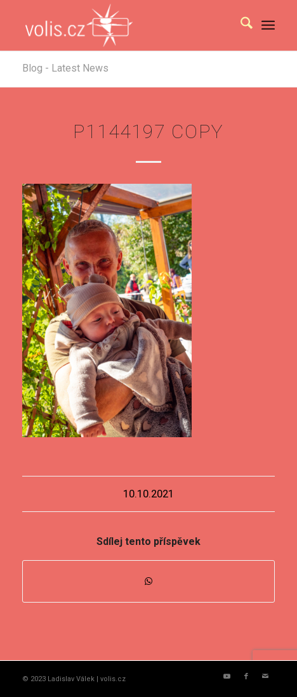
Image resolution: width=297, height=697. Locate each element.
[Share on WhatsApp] (148, 581)
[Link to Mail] (265, 676)
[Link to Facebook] (246, 676)
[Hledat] (240, 25)
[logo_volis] (123, 25)
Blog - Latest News (65, 68)
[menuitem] (240, 25)
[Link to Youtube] (227, 676)
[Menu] (268, 25)
